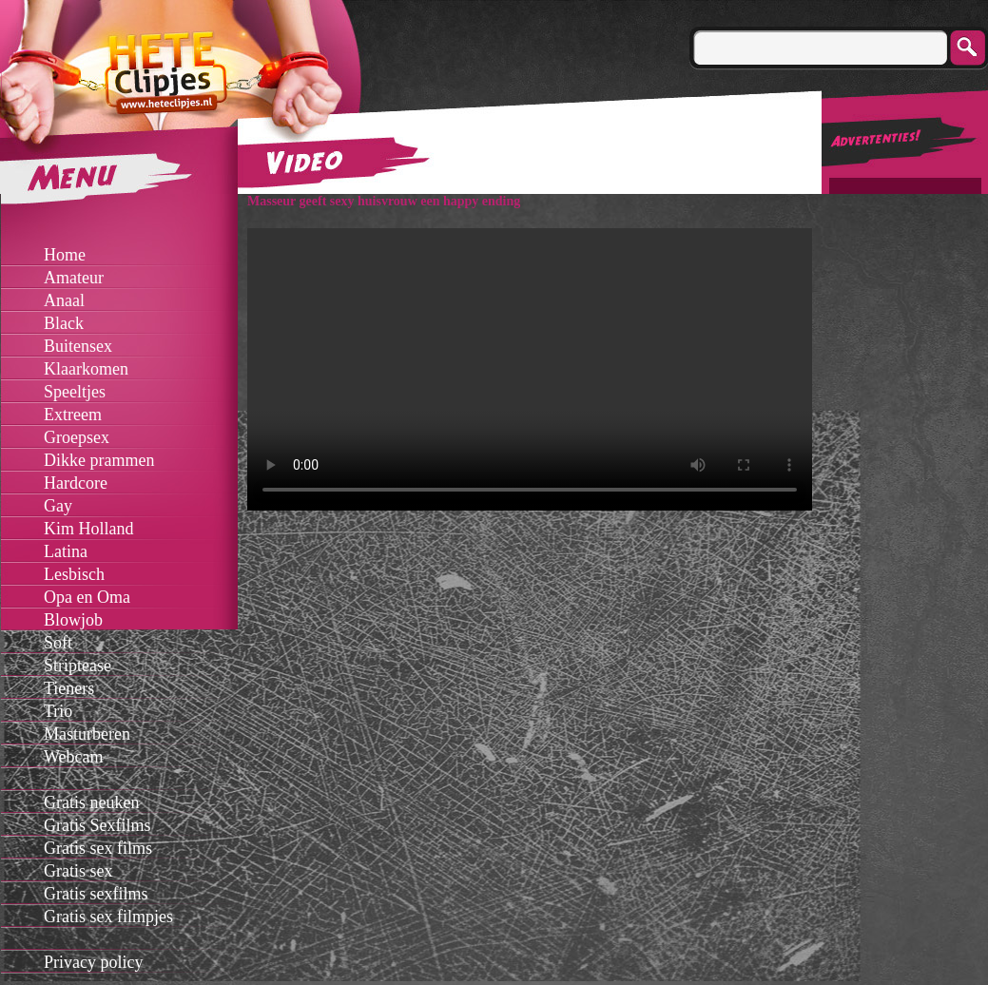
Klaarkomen (86, 368)
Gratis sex (78, 870)
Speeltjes (75, 391)
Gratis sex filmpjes (108, 916)
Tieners (69, 688)
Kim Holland (89, 528)
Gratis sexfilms (96, 893)
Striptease (77, 665)
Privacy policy (93, 962)
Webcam (74, 756)
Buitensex (78, 346)
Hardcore (75, 482)
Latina (65, 551)
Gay (58, 505)
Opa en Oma (87, 597)
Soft (58, 642)
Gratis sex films (98, 848)
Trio (58, 711)
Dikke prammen (99, 460)
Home (65, 254)
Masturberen (87, 734)
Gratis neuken (91, 802)
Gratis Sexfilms (97, 825)
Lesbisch (74, 574)
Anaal (64, 300)
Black (64, 323)
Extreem (73, 414)
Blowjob (73, 619)
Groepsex (76, 437)
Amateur (74, 277)
